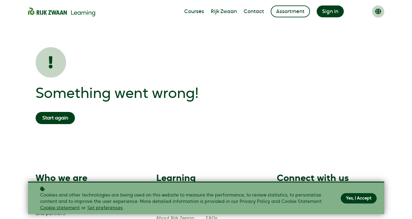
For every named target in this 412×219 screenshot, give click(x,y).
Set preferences (105, 208)
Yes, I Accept (359, 198)
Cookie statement (60, 208)
